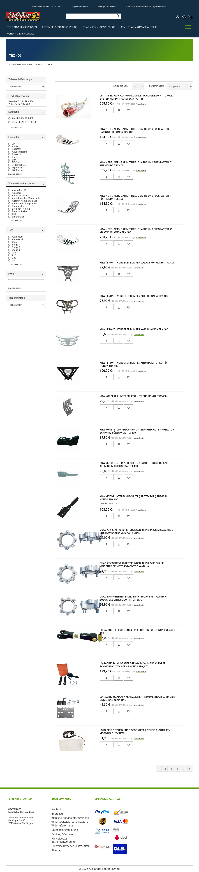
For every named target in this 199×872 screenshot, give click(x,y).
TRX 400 (50, 64)
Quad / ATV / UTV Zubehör (99, 27)
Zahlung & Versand (61, 832)
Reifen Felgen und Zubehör (59, 27)
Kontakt (55, 809)
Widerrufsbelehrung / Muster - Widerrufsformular (67, 823)
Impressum (57, 813)
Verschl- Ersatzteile (20, 33)
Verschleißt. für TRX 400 (20, 101)
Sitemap (55, 844)
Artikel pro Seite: (121, 86)
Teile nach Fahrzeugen (22, 27)
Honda (38, 64)
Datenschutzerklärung (62, 828)
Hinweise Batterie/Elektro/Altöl (67, 840)
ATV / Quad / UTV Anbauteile (139, 27)
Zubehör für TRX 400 (19, 104)
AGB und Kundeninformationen (67, 817)
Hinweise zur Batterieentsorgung (68, 836)
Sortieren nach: (156, 86)
